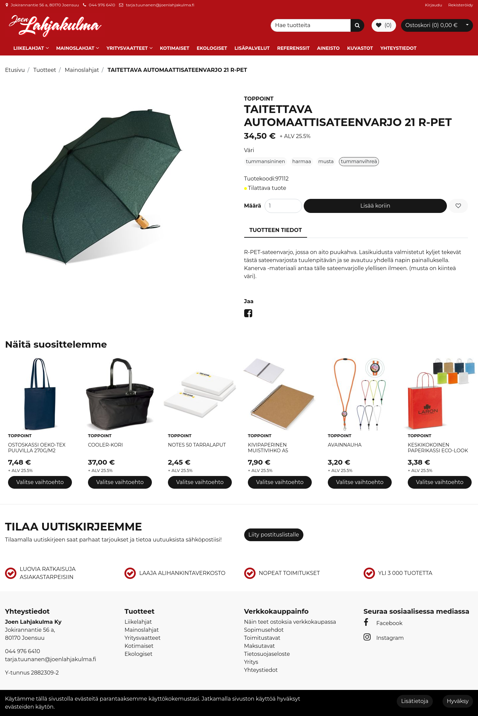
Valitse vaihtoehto (40, 482)
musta (326, 161)
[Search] (312, 25)
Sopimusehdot (264, 629)
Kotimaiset (174, 47)
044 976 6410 (102, 4)
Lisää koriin (375, 205)
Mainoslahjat (75, 47)
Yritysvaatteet (127, 47)
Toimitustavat (262, 637)
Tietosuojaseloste (267, 653)
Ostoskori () (431, 25)
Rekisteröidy (460, 4)
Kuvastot (360, 47)
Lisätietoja (414, 701)
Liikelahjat (28, 47)
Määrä (252, 205)
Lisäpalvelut (252, 47)
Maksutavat (259, 645)
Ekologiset (212, 47)
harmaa (301, 161)
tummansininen (265, 161)
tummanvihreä (359, 161)
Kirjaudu (434, 4)
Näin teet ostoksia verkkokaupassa (290, 621)
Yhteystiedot (398, 47)
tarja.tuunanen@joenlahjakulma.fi (160, 4)
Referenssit (293, 47)
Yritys (251, 662)
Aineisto (328, 47)
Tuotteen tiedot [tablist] (276, 229)
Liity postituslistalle (274, 534)
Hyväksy (458, 701)
